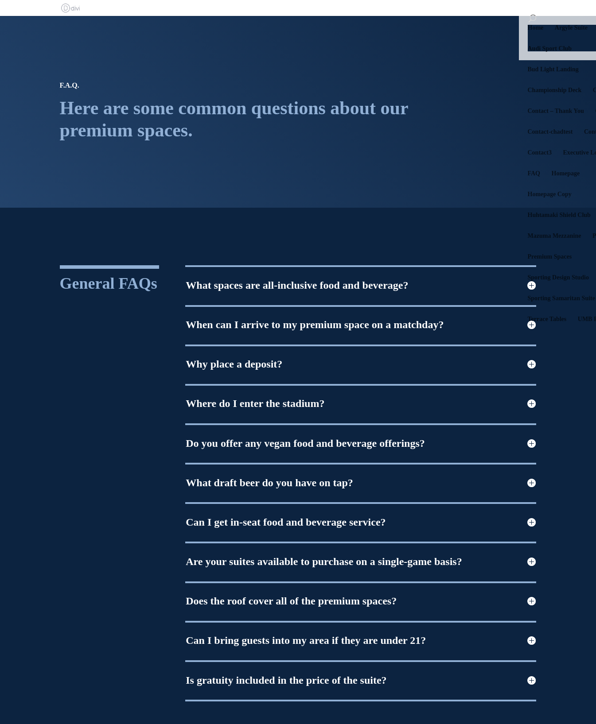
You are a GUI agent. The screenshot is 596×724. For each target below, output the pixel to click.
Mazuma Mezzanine (554, 236)
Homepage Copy (550, 194)
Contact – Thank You (556, 111)
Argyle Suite (571, 28)
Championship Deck (555, 90)
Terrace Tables (547, 319)
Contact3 (540, 153)
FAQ (534, 173)
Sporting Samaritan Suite (561, 298)
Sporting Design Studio (558, 278)
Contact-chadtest (550, 132)
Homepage (566, 173)
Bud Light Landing (553, 69)
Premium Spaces (550, 257)
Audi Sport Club (550, 49)
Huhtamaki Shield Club (559, 215)
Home (536, 28)
